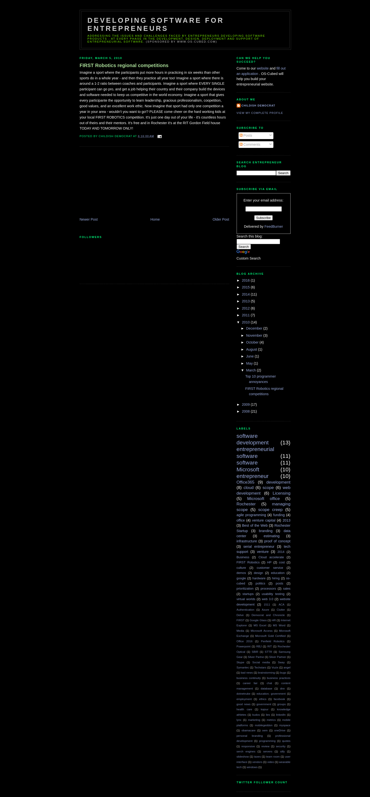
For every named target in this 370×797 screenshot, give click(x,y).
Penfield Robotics (272, 641)
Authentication (246, 609)
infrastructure (247, 541)
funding (279, 515)
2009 (246, 404)
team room (273, 756)
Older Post (221, 219)
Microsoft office (263, 498)
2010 (246, 322)
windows (252, 767)
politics (260, 583)
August (252, 349)
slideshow (243, 756)
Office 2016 (245, 641)
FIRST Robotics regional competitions (124, 65)
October (253, 342)
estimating (272, 536)
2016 (246, 280)
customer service (270, 568)
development (278, 482)
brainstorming (266, 672)
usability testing (273, 594)
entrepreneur (253, 476)
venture (263, 552)
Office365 (246, 482)
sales (286, 588)
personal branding (250, 735)
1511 (267, 604)
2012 (246, 308)
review (265, 746)
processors (268, 588)
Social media (261, 662)
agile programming (251, 515)
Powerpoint (244, 646)
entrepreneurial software (255, 452)
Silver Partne (256, 656)
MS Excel (260, 625)
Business (243, 557)
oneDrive (279, 730)
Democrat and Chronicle (268, 615)
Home (155, 219)
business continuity (249, 678)
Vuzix (274, 667)
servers (267, 751)
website (263, 68)
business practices (278, 678)
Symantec (243, 667)
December (254, 328)
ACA (281, 604)
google (241, 578)
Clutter (281, 609)
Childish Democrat (258, 105)
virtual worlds (246, 599)
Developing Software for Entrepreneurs (156, 24)
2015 (246, 287)
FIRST (241, 620)
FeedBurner (273, 226)
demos (241, 573)
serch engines (246, 751)
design (258, 573)
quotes (286, 740)
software (247, 462)
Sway (281, 662)
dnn (282, 688)
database (266, 688)
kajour (264, 709)
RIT (269, 646)
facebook (279, 699)
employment (244, 699)
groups (281, 704)
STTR (268, 651)
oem (265, 730)
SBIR (255, 651)
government (263, 704)
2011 (246, 315)
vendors (257, 762)
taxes (257, 756)
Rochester (246, 503)
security (280, 746)
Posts (246, 135)
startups (248, 594)
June (250, 356)
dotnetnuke (244, 693)
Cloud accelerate (271, 557)
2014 (246, 294)
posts (279, 583)
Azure (265, 609)
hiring (276, 578)
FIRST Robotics (248, 562)
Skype (240, 662)
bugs (283, 672)
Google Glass (258, 620)
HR (274, 620)
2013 (246, 301)
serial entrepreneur (258, 546)
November (254, 335)
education (278, 573)
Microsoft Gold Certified (270, 635)
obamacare (248, 730)
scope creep (270, 509)
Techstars (260, 667)
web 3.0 (267, 599)
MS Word (279, 625)
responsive (248, 746)
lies (268, 714)
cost (282, 562)
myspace (285, 725)
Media (240, 630)
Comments (250, 144)
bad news (247, 672)
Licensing (282, 493)
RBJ (259, 646)
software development (253, 439)
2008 (246, 411)
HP (269, 562)
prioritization (245, 588)
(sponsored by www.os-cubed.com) (181, 41)
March (251, 370)
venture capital (263, 520)
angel (287, 667)
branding (266, 531)
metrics (271, 719)
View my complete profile (260, 112)
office (241, 520)
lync (239, 719)
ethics (263, 699)
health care (244, 709)
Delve (240, 615)
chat (269, 683)
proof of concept (277, 541)
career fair (250, 683)
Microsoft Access (261, 630)
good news (244, 704)
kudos (256, 714)
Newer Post (89, 219)
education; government (271, 693)
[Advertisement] (116, 182)
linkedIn (281, 714)
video (270, 762)
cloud (248, 487)
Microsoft (248, 469)
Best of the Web (255, 525)
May (250, 363)
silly (282, 751)
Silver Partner (277, 656)
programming (267, 740)
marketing (254, 719)
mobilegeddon (263, 725)
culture (241, 568)
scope (268, 487)
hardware (259, 578)
